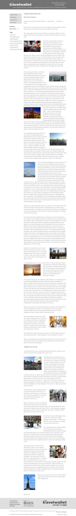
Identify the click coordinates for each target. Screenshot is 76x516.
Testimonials (57, 7)
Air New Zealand (12, 34)
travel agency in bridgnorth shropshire (16, 43)
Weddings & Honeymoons (40, 7)
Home (14, 7)
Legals (65, 514)
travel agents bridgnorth (14, 47)
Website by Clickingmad (61, 511)
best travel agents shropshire (15, 36)
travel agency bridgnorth (14, 38)
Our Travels (13, 22)
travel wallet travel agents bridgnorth (16, 49)
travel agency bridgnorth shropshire (16, 41)
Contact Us (63, 7)
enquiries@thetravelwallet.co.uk (58, 2)
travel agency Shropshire (14, 45)
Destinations (30, 7)
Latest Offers (13, 20)
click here (40, 514)
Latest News (13, 17)
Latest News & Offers (21, 7)
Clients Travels (14, 14)
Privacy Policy (60, 514)
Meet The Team (50, 7)
